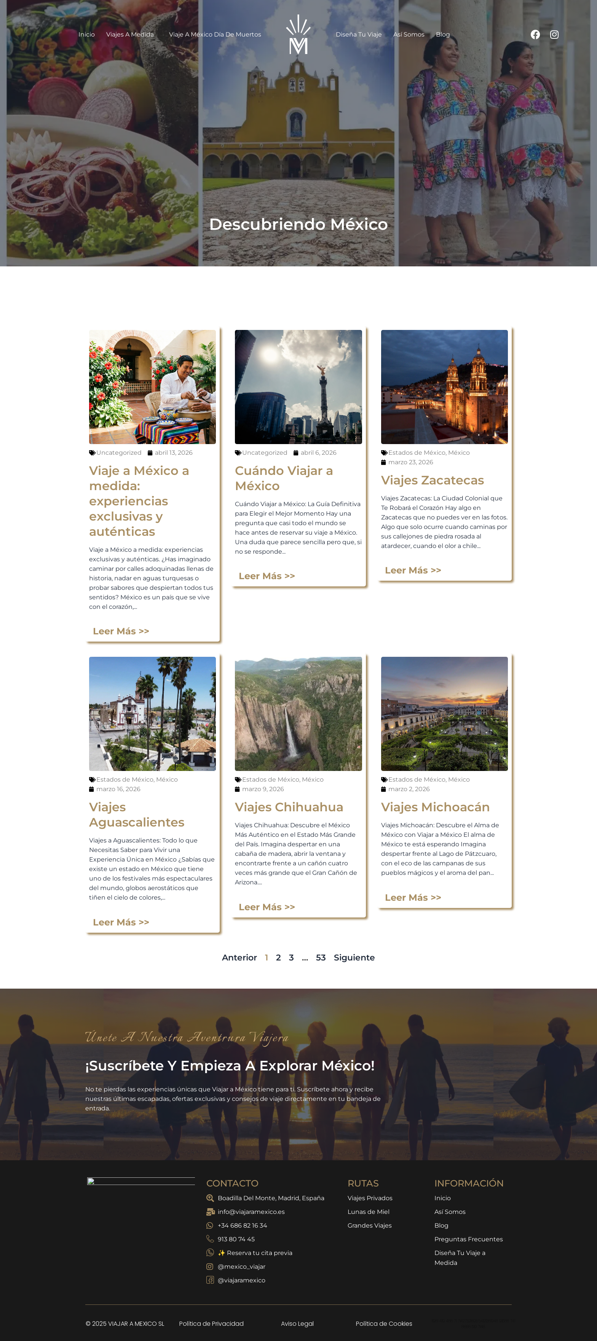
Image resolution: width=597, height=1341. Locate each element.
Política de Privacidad (211, 1323)
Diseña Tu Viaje (359, 34)
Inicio (86, 34)
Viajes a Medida (132, 34)
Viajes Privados (370, 1198)
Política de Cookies (384, 1323)
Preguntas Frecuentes (468, 1239)
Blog (443, 34)
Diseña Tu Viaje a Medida (459, 1257)
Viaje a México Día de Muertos (215, 34)
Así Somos (409, 34)
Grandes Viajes (370, 1225)
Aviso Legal (297, 1323)
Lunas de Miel (368, 1211)
